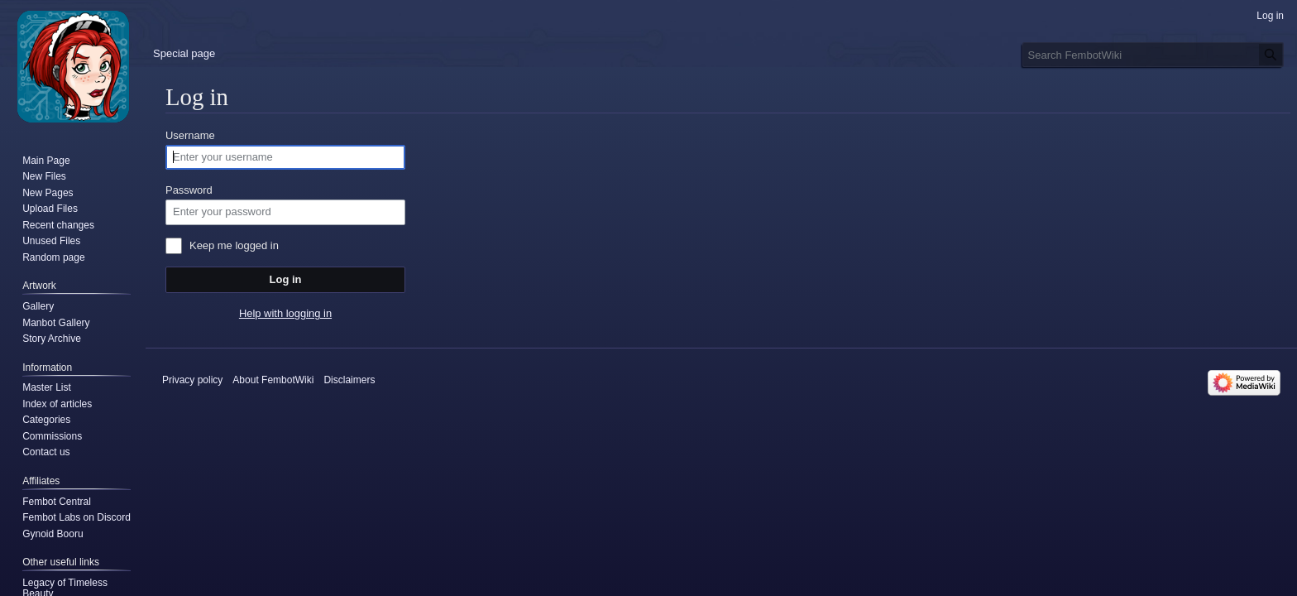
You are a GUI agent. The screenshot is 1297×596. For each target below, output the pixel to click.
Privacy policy (192, 380)
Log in (286, 279)
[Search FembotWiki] (1153, 54)
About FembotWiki (272, 380)
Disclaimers (349, 380)
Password (189, 190)
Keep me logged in (234, 245)
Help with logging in (285, 313)
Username (190, 135)
